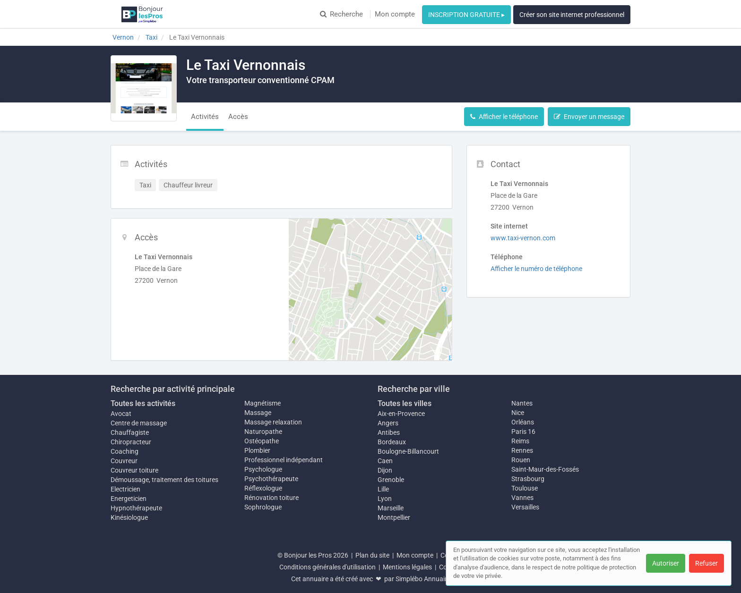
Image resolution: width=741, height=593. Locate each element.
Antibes (389, 432)
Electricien (125, 489)
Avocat (121, 413)
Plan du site (372, 555)
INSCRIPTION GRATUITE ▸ (466, 14)
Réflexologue (263, 488)
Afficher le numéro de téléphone (536, 268)
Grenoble (391, 479)
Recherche (341, 14)
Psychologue (263, 469)
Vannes (522, 497)
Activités (205, 116)
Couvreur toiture (134, 470)
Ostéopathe (261, 441)
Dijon (385, 470)
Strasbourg (527, 479)
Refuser (706, 563)
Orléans (522, 422)
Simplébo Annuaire (423, 579)
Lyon (385, 498)
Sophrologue (263, 507)
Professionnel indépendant (283, 460)
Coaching (124, 451)
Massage (257, 412)
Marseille (391, 508)
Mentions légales (407, 567)
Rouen (520, 460)
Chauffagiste (130, 432)
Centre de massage (139, 423)
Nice (517, 412)
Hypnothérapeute (136, 508)
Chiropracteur (131, 442)
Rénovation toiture (271, 497)
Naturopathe (263, 431)
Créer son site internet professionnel (571, 14)
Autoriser (665, 563)
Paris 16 (523, 431)
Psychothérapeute (271, 479)
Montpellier (394, 517)
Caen (385, 461)
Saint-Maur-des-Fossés (545, 469)
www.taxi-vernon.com (523, 238)
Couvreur (124, 461)
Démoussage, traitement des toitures (164, 479)
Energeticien (128, 498)
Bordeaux (392, 442)
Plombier (257, 450)
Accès (238, 116)
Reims (520, 441)
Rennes (522, 450)
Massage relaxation (273, 422)
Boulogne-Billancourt (408, 451)
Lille (383, 489)
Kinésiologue (129, 517)
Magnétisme (262, 403)
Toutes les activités (143, 403)
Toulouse (524, 488)
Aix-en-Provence (401, 413)
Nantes (522, 403)
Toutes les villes (404, 403)
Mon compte (395, 14)
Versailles (525, 507)
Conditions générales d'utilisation (327, 567)
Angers (388, 423)
